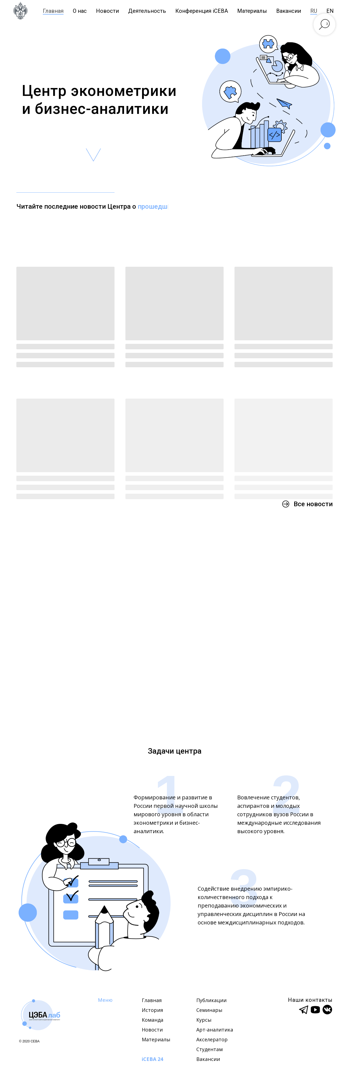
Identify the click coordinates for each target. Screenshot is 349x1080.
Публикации (211, 1000)
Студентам (209, 1049)
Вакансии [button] (288, 11)
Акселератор (212, 1039)
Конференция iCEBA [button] (201, 11)
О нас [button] (80, 11)
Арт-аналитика (214, 1029)
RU (313, 11)
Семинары (209, 1010)
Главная (53, 11)
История (152, 1010)
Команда (152, 1020)
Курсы (204, 1020)
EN (330, 11)
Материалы (252, 11)
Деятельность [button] (147, 11)
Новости (107, 11)
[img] (40, 1014)
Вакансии (208, 1059)
